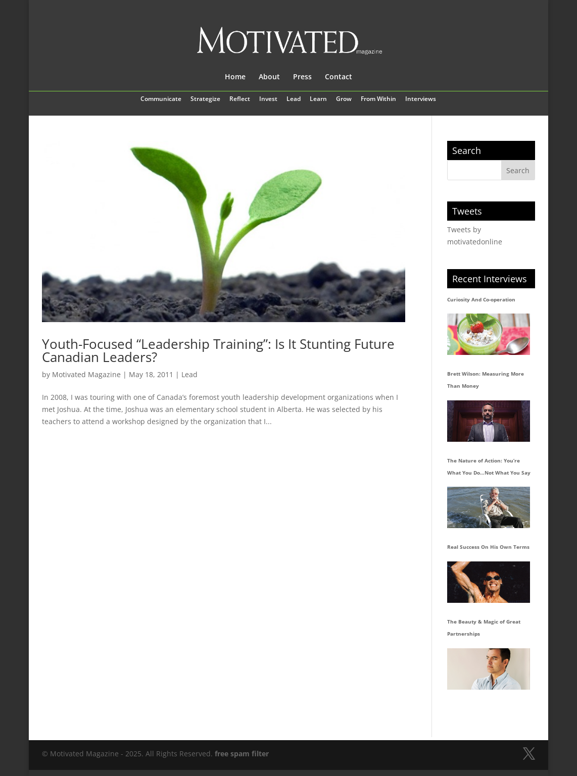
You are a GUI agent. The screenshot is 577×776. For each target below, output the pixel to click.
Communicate (160, 99)
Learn (318, 99)
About (269, 77)
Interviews (420, 99)
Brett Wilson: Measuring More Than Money (485, 379)
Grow (344, 99)
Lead (293, 99)
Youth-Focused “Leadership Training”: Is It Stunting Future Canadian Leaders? (218, 350)
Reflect (239, 99)
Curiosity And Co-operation (481, 299)
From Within (378, 99)
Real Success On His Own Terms (488, 546)
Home (235, 77)
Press (302, 77)
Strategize (205, 99)
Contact (338, 77)
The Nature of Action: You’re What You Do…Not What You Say (489, 466)
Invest (268, 99)
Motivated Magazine (86, 374)
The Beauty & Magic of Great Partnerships (483, 627)
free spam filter (242, 753)
